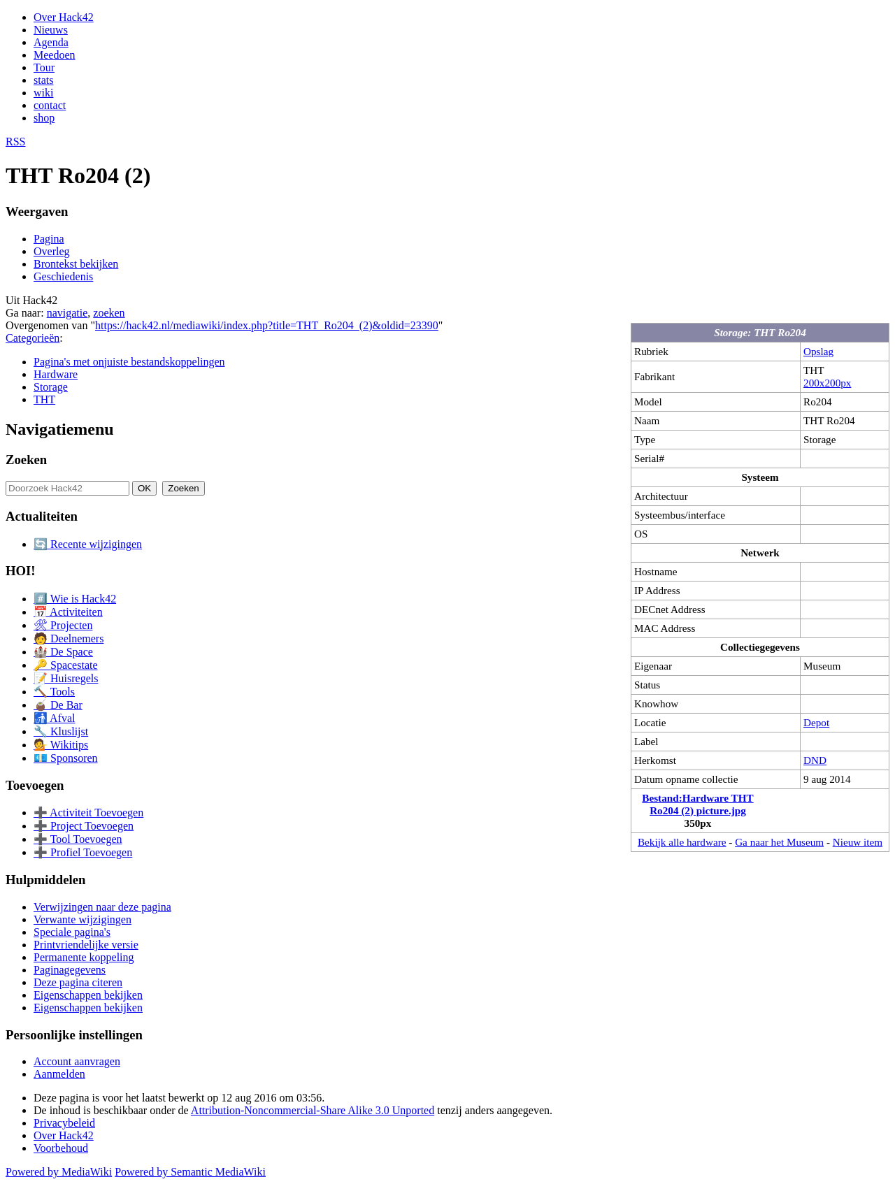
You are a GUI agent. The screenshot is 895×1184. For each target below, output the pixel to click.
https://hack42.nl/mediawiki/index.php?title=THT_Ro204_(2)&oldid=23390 (266, 325)
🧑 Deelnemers (68, 638)
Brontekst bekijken (76, 264)
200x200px (827, 383)
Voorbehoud (61, 1148)
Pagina (49, 239)
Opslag (818, 351)
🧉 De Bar (58, 705)
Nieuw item (857, 842)
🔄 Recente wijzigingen (88, 544)
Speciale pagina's (72, 932)
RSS (15, 141)
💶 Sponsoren (66, 758)
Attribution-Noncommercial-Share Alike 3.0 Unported (312, 1110)
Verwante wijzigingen (82, 919)
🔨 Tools (54, 692)
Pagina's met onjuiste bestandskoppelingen (129, 362)
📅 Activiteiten (68, 612)
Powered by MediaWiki (59, 1172)
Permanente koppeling (84, 957)
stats (43, 80)
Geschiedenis (63, 276)
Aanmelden (59, 1074)
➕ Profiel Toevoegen (83, 852)
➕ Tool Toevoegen (78, 839)
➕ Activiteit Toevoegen (88, 812)
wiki (43, 93)
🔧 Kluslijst (61, 731)
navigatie (67, 313)
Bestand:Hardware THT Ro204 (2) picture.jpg (697, 804)
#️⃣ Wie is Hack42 (75, 599)
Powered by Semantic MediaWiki (190, 1172)
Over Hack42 (64, 17)
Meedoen (55, 55)
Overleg (52, 251)
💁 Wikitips (61, 745)
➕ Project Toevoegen (84, 826)
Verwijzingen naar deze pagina (102, 907)
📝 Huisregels (66, 678)
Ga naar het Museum (779, 842)
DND (814, 760)
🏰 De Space (63, 652)
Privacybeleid (64, 1123)
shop (44, 118)
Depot (816, 722)
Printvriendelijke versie (86, 945)
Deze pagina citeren (78, 982)
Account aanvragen (77, 1061)
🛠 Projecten (63, 625)
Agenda (51, 42)
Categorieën (32, 338)
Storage (51, 387)
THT (44, 399)
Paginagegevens (70, 970)
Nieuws (51, 30)
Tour (44, 67)
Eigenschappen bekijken (88, 995)
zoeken (108, 313)
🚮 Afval (55, 718)
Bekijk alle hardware (682, 842)
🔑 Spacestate (66, 665)
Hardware (56, 374)
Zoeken (26, 459)
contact (50, 105)
